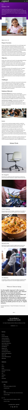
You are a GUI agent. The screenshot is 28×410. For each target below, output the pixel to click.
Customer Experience (5, 338)
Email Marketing (4, 346)
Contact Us (14, 325)
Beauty (3, 376)
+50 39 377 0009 (7, 394)
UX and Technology (5, 336)
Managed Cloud (4, 348)
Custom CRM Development (6, 356)
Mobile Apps (4, 358)
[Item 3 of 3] (14, 312)
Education (3, 371)
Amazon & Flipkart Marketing (6, 353)
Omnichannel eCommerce (6, 351)
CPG (2, 373)
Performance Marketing (6, 341)
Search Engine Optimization (6, 343)
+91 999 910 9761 (6, 388)
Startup (3, 368)
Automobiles (4, 378)
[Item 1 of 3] (13, 312)
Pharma (3, 366)
